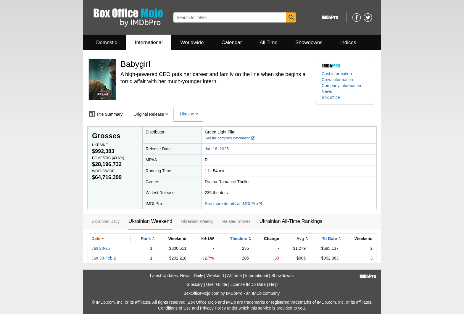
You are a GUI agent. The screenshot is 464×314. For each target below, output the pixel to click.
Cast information (337, 73)
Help (273, 284)
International (149, 42)
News (327, 91)
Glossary (194, 284)
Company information (341, 85)
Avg (300, 238)
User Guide (216, 284)
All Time (269, 42)
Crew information (337, 79)
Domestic (106, 42)
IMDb (257, 293)
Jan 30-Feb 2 (103, 258)
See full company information (230, 138)
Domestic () (108, 158)
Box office (331, 97)
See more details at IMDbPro (233, 203)
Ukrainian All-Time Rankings (291, 221)
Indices (348, 42)
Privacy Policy (213, 308)
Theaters (238, 238)
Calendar (232, 42)
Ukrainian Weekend (150, 221)
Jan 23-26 (100, 248)
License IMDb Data (248, 284)
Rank (146, 238)
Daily (198, 275)
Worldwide (192, 42)
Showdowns (309, 42)
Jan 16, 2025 (217, 148)
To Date (329, 238)
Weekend (215, 275)
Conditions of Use (174, 308)
